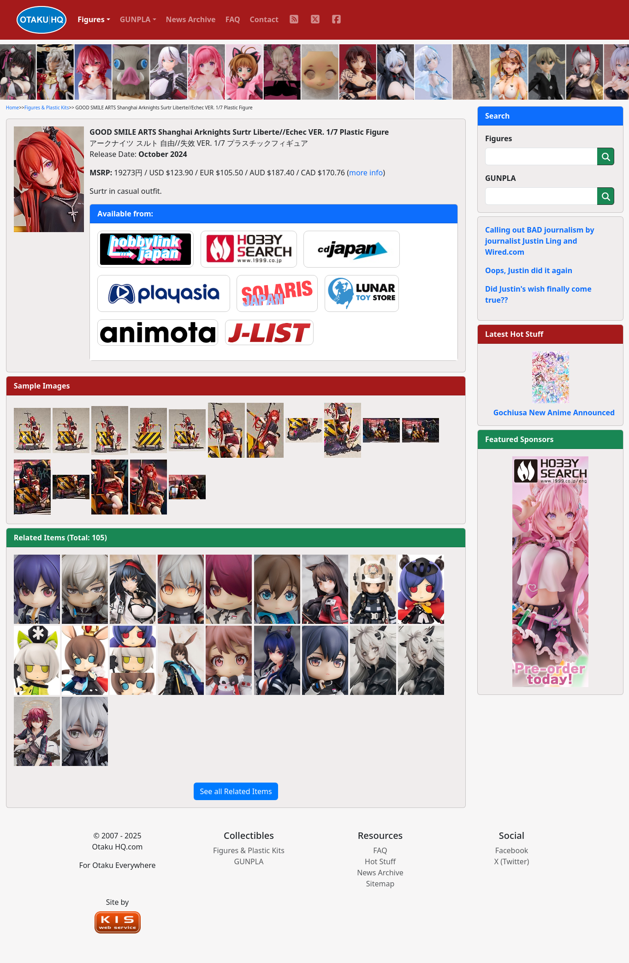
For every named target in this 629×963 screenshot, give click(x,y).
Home (12, 107)
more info (366, 172)
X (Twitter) (511, 861)
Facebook (511, 850)
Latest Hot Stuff (514, 334)
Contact (264, 19)
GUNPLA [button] (135, 19)
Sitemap (380, 884)
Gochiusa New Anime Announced (554, 412)
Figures (498, 138)
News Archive (191, 19)
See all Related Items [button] (236, 791)
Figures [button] (91, 19)
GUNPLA (500, 178)
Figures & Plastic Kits (46, 107)
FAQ (232, 19)
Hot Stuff (380, 861)
